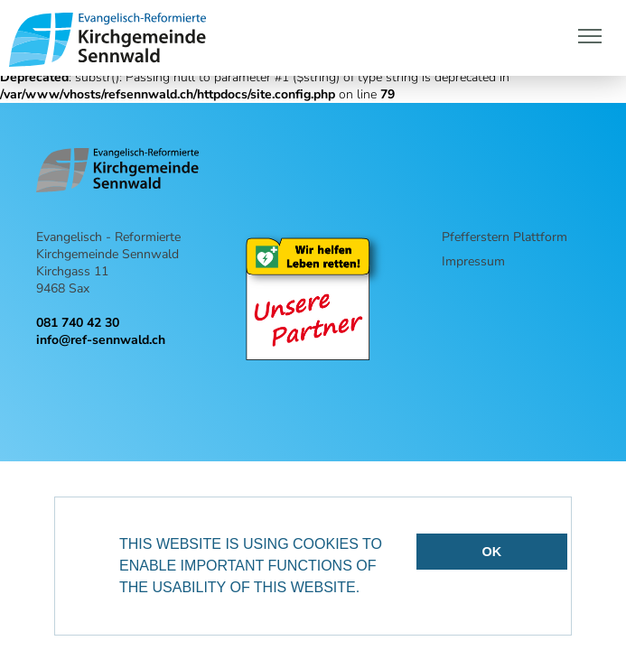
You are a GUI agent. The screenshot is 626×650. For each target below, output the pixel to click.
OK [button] (492, 551)
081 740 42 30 (77, 322)
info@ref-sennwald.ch (100, 339)
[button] (366, 589)
